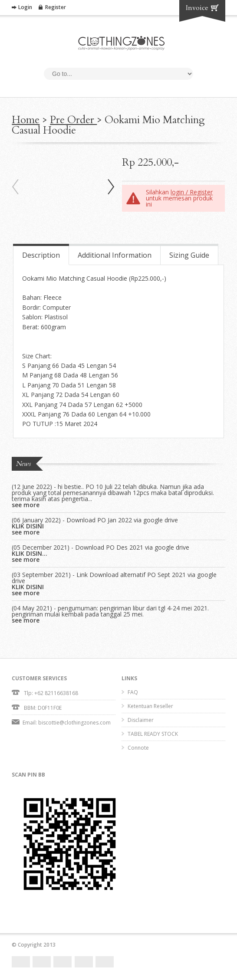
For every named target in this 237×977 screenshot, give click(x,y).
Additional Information (114, 255)
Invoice (197, 8)
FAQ (133, 692)
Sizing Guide (189, 255)
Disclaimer (141, 720)
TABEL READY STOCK (153, 734)
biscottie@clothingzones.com (74, 722)
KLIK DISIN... (29, 554)
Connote (138, 747)
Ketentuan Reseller (150, 706)
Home (26, 120)
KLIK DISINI (28, 526)
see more (26, 505)
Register (55, 7)
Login (25, 7)
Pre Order (73, 120)
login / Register (192, 192)
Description (41, 255)
